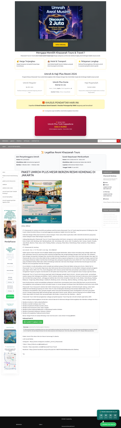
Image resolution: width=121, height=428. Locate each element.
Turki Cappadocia (65, 88)
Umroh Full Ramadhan (14, 146)
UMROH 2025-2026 (7, 188)
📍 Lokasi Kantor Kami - (10, 346)
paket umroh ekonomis (8, 181)
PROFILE (19, 141)
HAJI (3, 172)
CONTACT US (35, 141)
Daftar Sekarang (60, 44)
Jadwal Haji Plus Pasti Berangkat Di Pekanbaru (39, 327)
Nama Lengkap (10, 263)
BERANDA (5, 141)
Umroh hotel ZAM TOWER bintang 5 (9, 192)
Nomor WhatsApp (10, 270)
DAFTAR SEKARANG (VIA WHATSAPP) (10, 296)
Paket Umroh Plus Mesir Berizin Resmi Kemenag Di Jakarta (110, 179)
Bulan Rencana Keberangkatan (10, 287)
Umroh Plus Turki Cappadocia (10, 304)
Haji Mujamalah (91, 83)
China (61, 92)
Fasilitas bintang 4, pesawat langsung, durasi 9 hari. (29, 91)
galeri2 (12, 141)
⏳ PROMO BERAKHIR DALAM (108, 411)
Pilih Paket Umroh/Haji (10, 278)
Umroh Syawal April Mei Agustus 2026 (8, 201)
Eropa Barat (67, 92)
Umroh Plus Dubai (10, 327)
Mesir (50, 88)
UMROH (4, 184)
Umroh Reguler (29, 83)
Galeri (4, 146)
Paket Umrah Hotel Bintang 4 (10, 176)
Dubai (54, 88)
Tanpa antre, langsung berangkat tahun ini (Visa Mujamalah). (91, 91)
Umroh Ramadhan (7, 197)
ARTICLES (26, 141)
